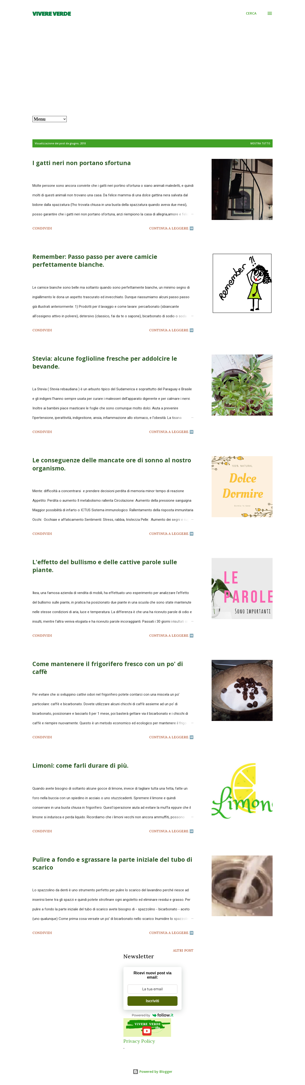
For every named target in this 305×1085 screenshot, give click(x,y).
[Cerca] (251, 13)
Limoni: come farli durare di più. (80, 765)
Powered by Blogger (152, 1071)
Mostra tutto (260, 143)
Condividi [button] (42, 228)
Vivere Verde (51, 13)
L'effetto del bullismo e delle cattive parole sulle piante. (104, 566)
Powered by (152, 1015)
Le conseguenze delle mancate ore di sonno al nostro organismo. (111, 464)
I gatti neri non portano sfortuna (81, 163)
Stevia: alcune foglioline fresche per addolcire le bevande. (104, 362)
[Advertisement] (152, 80)
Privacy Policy (139, 1041)
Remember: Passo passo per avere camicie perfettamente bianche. (94, 260)
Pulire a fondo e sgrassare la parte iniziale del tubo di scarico (112, 863)
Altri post (183, 950)
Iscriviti (152, 1001)
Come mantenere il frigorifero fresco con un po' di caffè (107, 668)
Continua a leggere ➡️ (171, 228)
